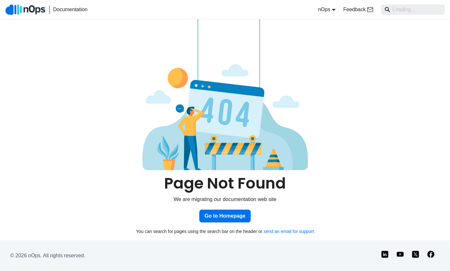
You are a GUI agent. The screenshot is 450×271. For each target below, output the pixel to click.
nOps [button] (324, 9)
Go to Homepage (224, 216)
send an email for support (288, 231)
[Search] (413, 9)
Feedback (358, 9)
